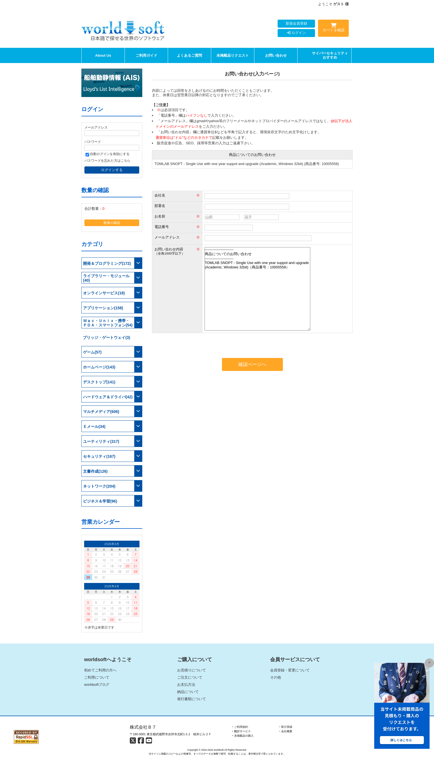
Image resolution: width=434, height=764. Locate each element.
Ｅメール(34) (94, 426)
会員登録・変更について (290, 670)
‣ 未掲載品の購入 (243, 735)
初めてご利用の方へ (100, 670)
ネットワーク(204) (99, 486)
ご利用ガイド (146, 55)
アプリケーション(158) (103, 308)
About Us (103, 55)
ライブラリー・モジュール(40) (106, 278)
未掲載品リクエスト (232, 55)
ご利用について (96, 677)
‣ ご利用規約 (240, 726)
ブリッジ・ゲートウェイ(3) (106, 337)
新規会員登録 (296, 23)
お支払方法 (186, 684)
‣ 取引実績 (285, 726)
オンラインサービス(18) (104, 293)
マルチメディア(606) (101, 411)
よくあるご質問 (189, 55)
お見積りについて (191, 670)
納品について (188, 692)
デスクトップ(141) (99, 382)
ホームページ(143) (99, 367)
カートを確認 (333, 28)
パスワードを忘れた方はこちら (107, 160)
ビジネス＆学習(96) (100, 501)
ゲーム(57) (92, 352)
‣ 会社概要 (285, 731)
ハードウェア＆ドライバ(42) (108, 397)
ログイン (296, 33)
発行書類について (191, 699)
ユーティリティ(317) (101, 441)
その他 (275, 677)
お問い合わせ (276, 55)
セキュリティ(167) (99, 456)
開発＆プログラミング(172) (107, 263)
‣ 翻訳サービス (241, 731)
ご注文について (189, 677)
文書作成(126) (95, 471)
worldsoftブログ (96, 684)
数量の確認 (112, 222)
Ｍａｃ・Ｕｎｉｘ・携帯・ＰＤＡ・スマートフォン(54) (108, 322)
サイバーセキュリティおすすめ (330, 55)
